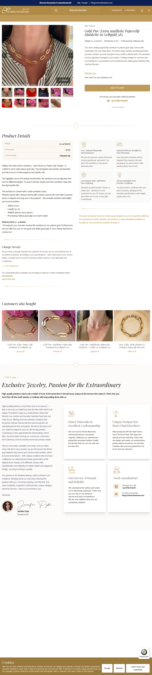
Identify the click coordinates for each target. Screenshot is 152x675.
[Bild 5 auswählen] (56, 92)
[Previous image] (4, 55)
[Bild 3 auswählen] (31, 92)
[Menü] (148, 649)
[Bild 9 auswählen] (31, 103)
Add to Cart (117, 88)
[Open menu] (149, 10)
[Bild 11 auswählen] (56, 103)
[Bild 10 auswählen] (43, 103)
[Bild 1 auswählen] (7, 92)
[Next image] (70, 55)
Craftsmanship (10, 155)
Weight (7, 144)
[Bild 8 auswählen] (19, 103)
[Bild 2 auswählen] (19, 92)
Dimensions (9, 150)
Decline (119, 668)
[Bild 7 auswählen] (7, 103)
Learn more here (8, 279)
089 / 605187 (82, 3)
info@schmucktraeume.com (101, 3)
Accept (107, 668)
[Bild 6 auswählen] (68, 92)
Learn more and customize (138, 668)
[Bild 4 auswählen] (43, 92)
